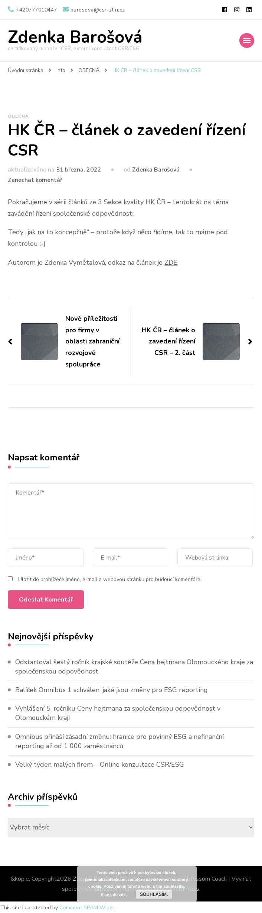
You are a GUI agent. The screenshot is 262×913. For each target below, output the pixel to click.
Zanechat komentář (35, 180)
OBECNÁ (18, 116)
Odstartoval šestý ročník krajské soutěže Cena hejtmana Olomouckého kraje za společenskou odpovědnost (134, 667)
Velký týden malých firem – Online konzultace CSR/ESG (99, 764)
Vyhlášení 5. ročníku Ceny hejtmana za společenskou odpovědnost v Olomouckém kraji (117, 713)
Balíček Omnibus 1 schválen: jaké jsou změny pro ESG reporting (111, 689)
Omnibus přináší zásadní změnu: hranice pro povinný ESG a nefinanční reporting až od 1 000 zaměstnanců (119, 741)
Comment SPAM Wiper (86, 907)
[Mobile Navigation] (246, 40)
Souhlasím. (154, 894)
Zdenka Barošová (75, 37)
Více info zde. (114, 894)
